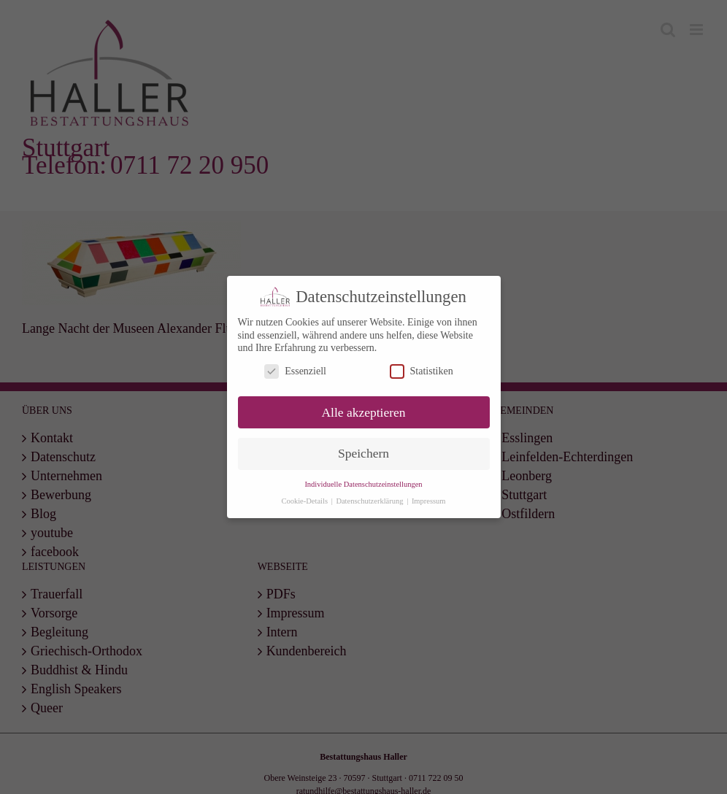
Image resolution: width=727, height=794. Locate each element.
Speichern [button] (363, 453)
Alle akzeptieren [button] (363, 411)
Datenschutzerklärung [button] (370, 501)
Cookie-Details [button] (305, 501)
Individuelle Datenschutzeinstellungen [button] (363, 484)
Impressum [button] (429, 501)
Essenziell (295, 370)
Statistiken (421, 370)
